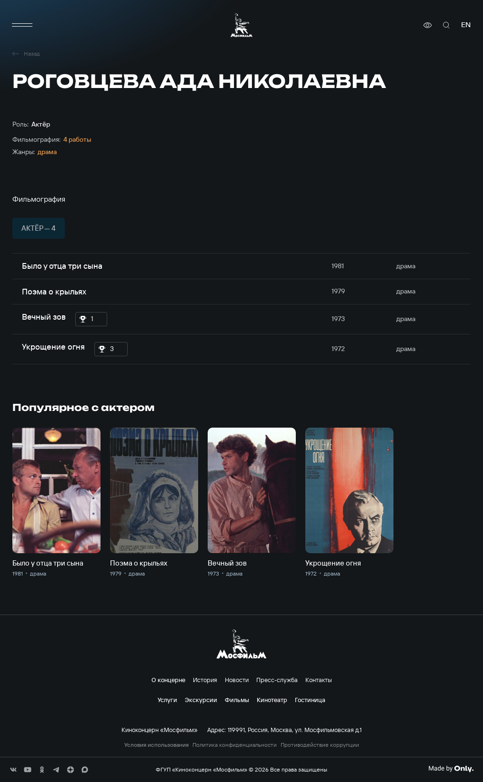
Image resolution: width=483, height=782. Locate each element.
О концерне (168, 680)
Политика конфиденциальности (234, 745)
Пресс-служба (277, 680)
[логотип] (241, 24)
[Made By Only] (450, 768)
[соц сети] (13, 769)
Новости (237, 680)
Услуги (167, 700)
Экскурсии (201, 700)
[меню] (21, 25)
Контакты (318, 680)
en (466, 25)
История (205, 680)
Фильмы (237, 700)
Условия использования (156, 745)
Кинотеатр (272, 700)
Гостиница (310, 700)
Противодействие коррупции (320, 745)
